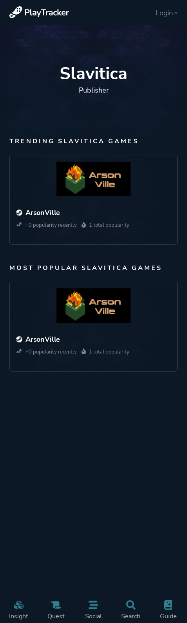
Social (93, 610)
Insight (18, 610)
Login (167, 13)
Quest (56, 610)
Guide (168, 610)
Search (130, 610)
